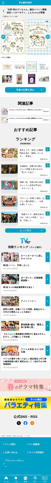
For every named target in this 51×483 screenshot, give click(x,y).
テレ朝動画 (34, 444)
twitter (19, 423)
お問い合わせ (11, 452)
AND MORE (9, 435)
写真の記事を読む (25, 90)
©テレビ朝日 (27, 435)
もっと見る (25, 230)
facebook (25, 423)
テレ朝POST (25, 3)
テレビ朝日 (10, 444)
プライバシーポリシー (14, 463)
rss (32, 423)
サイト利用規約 (36, 452)
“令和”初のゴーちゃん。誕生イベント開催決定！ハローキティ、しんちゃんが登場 (18, 435)
